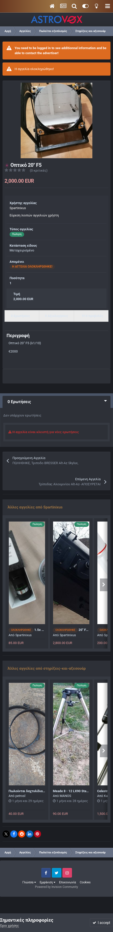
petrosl (20, 796)
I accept (101, 923)
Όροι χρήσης (9, 925)
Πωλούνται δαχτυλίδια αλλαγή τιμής (36, 791)
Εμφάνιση (47, 882)
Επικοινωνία (67, 882)
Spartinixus (18, 208)
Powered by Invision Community (56, 887)
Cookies (85, 882)
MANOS (65, 796)
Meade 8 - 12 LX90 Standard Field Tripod (83, 791)
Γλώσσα (29, 882)
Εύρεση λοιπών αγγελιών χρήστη (34, 215)
